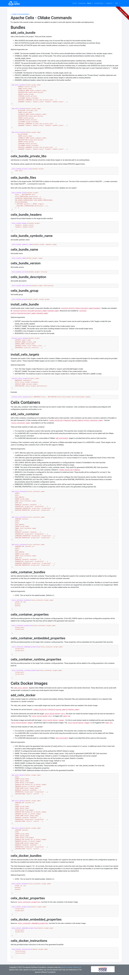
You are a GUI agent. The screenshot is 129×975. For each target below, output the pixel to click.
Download (82, 3)
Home (74, 3)
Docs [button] (89, 3)
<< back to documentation (20, 14)
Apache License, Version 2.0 (71, 967)
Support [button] (109, 3)
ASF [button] (116, 3)
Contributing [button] (98, 3)
